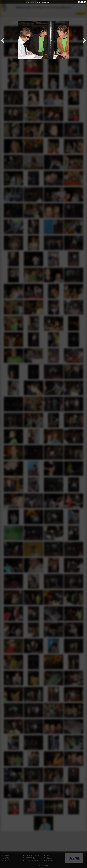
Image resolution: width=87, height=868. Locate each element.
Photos (27, 2)
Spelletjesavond (46, 2)
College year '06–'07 (35, 2)
